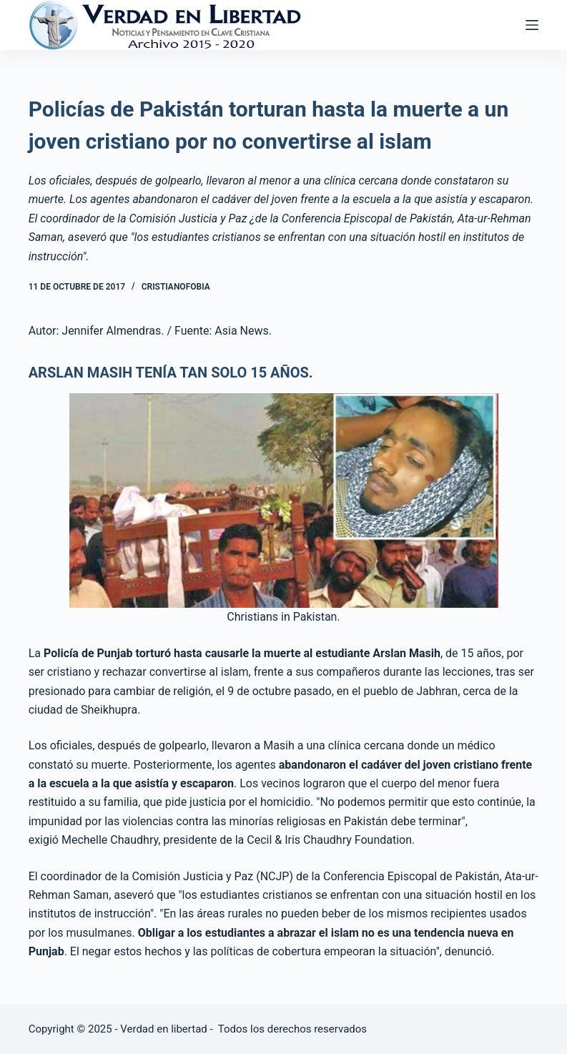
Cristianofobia (176, 287)
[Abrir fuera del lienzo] (532, 25)
